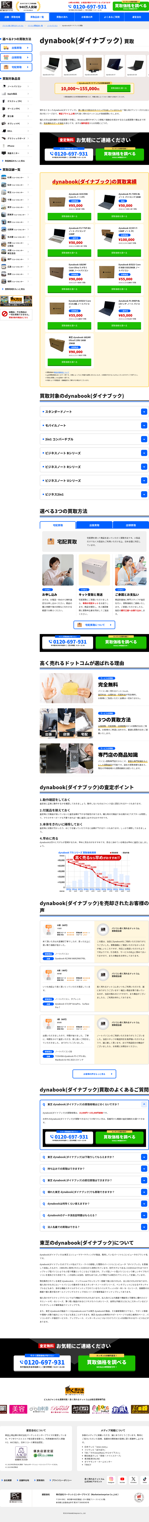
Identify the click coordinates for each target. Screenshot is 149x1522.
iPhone (7, 146)
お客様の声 (87, 16)
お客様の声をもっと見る (94, 1073)
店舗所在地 (24, 1480)
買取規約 (40, 1480)
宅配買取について (91, 624)
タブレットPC (10, 123)
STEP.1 (47, 589)
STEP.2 (84, 589)
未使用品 (74, 201)
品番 (48, 958)
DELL (6, 131)
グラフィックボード (13, 138)
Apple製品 (9, 94)
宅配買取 (13, 67)
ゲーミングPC (10, 108)
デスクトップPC (11, 101)
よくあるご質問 (112, 16)
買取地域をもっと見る (15, 289)
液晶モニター (10, 153)
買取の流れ (62, 16)
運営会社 (136, 16)
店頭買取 (13, 57)
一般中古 (74, 238)
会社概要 (8, 1480)
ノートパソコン (11, 86)
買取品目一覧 (37, 16)
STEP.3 (120, 589)
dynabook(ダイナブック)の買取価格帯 (94, 83)
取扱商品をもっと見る (15, 160)
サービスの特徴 (107, 678)
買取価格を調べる (119, 88)
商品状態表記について (61, 372)
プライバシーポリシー (62, 1480)
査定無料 (67, 139)
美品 (123, 201)
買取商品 (48, 954)
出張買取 (13, 47)
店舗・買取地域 (12, 16)
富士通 (7, 116)
